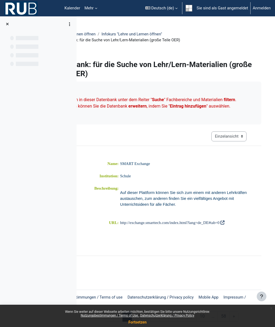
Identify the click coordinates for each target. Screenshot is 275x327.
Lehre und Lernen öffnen (109, 34)
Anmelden (262, 8)
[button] (161, 8)
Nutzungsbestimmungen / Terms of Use (110, 315)
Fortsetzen (137, 322)
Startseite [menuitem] (53, 8)
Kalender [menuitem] (72, 8)
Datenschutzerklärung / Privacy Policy (167, 315)
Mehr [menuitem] (88, 8)
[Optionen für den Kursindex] (69, 24)
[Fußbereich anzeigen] (261, 296)
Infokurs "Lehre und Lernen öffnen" (167, 34)
